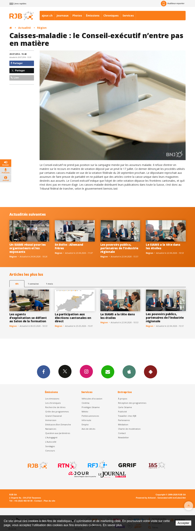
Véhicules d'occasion (92, 398)
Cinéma (85, 403)
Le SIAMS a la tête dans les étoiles (163, 246)
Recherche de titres (55, 407)
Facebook (43, 371)
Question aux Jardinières (57, 433)
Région (42, 27)
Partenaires (124, 420)
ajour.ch (47, 15)
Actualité (24, 27)
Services (128, 15)
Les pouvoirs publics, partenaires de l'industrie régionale (119, 248)
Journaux (62, 15)
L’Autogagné (51, 437)
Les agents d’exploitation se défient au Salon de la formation (28, 317)
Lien (15, 77)
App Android (150, 371)
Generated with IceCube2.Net (171, 498)
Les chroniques (53, 403)
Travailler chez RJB (127, 416)
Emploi (85, 424)
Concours (50, 450)
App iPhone (129, 371)
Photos (77, 15)
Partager (17, 63)
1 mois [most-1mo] (49, 283)
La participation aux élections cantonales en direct (73, 317)
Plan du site (49, 501)
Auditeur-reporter (172, 3)
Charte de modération (129, 429)
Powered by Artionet (146, 498)
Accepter (183, 523)
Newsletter (123, 437)
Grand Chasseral (53, 416)
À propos (122, 398)
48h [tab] (17, 283)
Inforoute (86, 420)
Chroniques (111, 15)
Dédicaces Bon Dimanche (58, 424)
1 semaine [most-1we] (33, 283)
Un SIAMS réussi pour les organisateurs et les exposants (27, 248)
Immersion (50, 420)
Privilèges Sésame (91, 407)
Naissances (50, 429)
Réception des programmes (132, 403)
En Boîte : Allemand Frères (69, 246)
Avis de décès (88, 429)
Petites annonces (90, 416)
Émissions (92, 15)
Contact (122, 433)
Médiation (123, 424)
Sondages (50, 446)
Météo (85, 411)
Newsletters (107, 371)
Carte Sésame (125, 407)
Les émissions (52, 398)
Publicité (122, 411)
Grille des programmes (57, 411)
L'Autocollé (50, 442)
